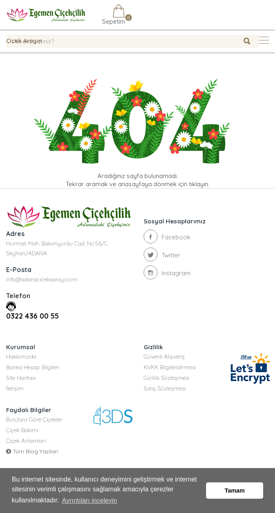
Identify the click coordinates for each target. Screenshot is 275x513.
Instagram (167, 272)
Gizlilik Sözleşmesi (166, 377)
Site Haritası (21, 377)
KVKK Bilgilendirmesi (170, 367)
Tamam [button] (235, 490)
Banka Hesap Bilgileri (32, 367)
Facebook (167, 236)
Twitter (162, 254)
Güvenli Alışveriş (164, 356)
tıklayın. (199, 184)
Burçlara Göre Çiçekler (34, 419)
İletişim (15, 388)
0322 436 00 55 (32, 316)
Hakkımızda (21, 356)
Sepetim (112, 14)
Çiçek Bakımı (22, 430)
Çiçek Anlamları (26, 440)
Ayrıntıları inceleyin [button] (89, 500)
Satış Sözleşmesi (165, 388)
